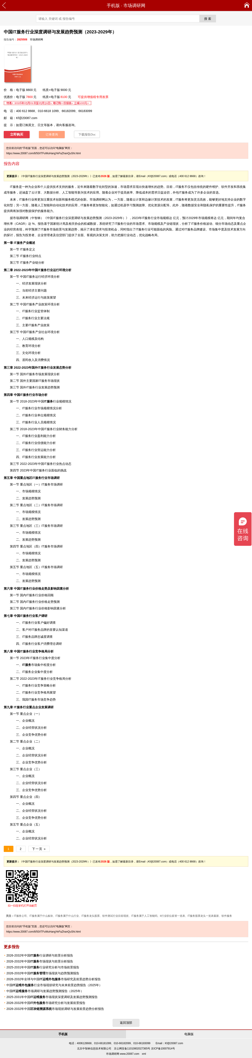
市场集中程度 (35, 665)
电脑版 (189, 1034)
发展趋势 (71, 229)
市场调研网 (134, 5)
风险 (169, 229)
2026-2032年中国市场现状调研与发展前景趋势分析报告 (55, 1009)
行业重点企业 (27, 707)
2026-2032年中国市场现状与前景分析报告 (39, 961)
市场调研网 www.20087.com (122, 1053)
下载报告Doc (87, 134)
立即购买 (16, 134)
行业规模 (54, 401)
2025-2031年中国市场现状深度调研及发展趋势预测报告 (51, 997)
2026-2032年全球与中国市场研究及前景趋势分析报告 (53, 979)
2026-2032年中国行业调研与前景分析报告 (39, 955)
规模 (31, 574)
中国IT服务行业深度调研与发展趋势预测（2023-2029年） (86, 218)
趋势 (160, 186)
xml (144, 1053)
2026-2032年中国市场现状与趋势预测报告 (42, 973)
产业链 (168, 223)
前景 (59, 229)
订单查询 (52, 134)
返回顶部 (126, 1022)
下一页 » (39, 849)
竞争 (38, 651)
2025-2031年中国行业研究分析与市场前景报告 (42, 967)
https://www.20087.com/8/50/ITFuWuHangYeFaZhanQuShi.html (43, 153)
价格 (44, 608)
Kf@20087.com (26, 118)
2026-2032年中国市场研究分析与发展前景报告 (45, 1003)
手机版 (113, 5)
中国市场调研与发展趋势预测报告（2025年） (45, 991)
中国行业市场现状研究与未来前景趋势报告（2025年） (54, 985)
